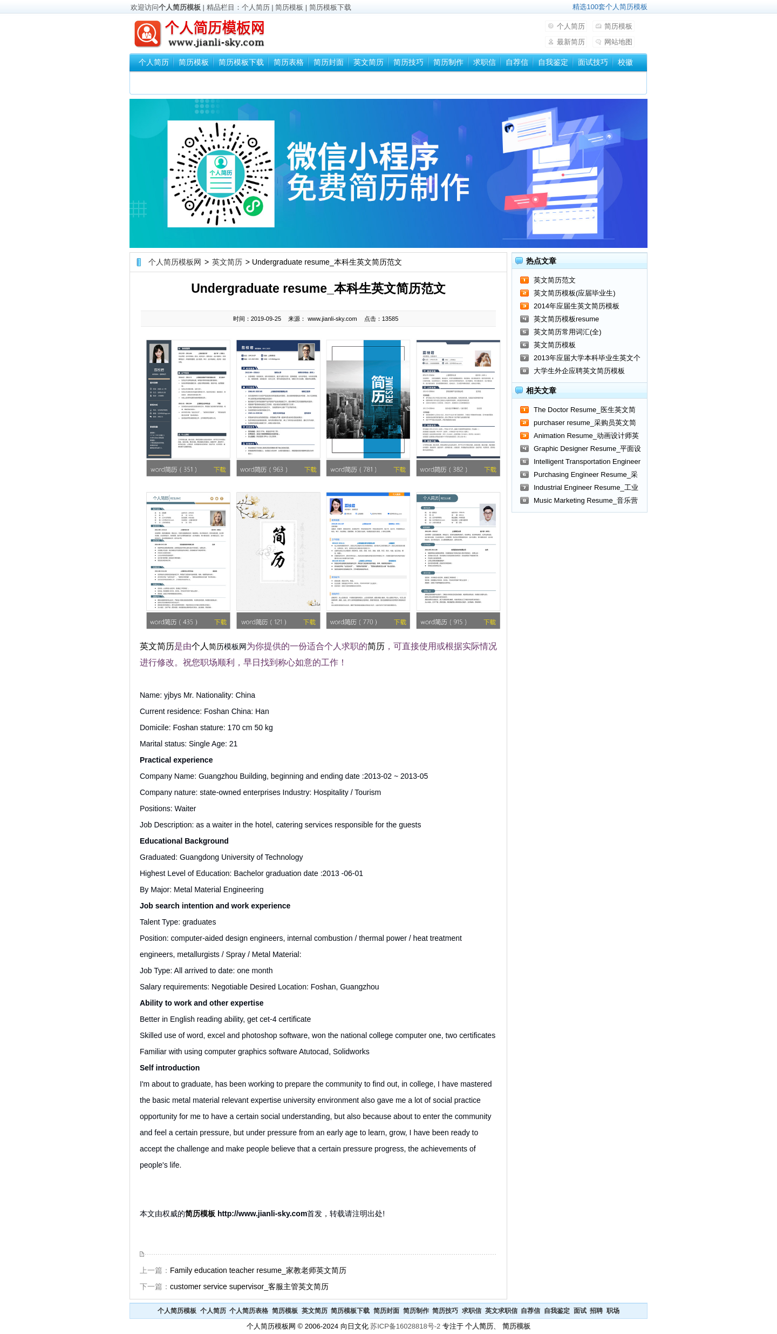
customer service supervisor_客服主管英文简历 (249, 1286)
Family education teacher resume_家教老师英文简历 (258, 1270)
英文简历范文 (555, 280)
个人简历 (256, 7)
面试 (580, 1311)
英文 (148, 646)
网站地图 (618, 42)
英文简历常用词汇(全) (568, 332)
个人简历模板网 (174, 262)
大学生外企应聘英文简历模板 (579, 371)
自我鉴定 (553, 62)
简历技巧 (408, 62)
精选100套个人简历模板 (610, 7)
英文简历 (368, 62)
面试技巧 (593, 62)
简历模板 (289, 7)
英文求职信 (501, 1311)
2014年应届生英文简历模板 (576, 306)
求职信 (484, 62)
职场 (612, 1311)
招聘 (596, 1311)
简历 (165, 646)
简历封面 (328, 62)
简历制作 (448, 62)
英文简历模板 (555, 345)
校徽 (625, 62)
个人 (200, 646)
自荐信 (517, 62)
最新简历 (571, 42)
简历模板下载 (330, 7)
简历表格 (289, 62)
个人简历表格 (248, 1311)
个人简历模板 (180, 7)
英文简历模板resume (566, 319)
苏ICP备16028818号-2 (405, 1326)
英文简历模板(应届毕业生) (575, 293)
